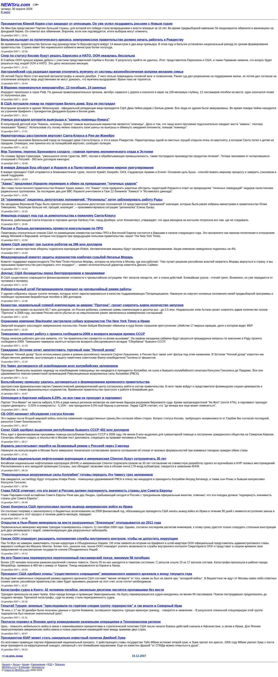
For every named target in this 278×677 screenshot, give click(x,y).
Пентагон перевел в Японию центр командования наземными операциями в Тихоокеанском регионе (81, 622)
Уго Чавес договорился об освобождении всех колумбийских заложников (59, 366)
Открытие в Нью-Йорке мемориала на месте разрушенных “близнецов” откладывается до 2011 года (81, 522)
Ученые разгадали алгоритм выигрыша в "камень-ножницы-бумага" (55, 119)
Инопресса (38, 667)
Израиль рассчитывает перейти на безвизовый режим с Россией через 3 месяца (65, 446)
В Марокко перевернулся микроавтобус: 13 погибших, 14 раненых (53, 87)
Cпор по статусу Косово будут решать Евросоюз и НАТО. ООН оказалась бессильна (68, 55)
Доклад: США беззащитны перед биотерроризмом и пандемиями (53, 273)
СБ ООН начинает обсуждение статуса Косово (37, 414)
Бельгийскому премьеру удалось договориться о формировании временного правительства (75, 382)
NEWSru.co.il (9, 667)
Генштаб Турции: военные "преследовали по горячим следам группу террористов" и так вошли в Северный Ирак (91, 606)
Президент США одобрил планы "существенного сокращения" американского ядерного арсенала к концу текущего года (96, 574)
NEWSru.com (15, 4)
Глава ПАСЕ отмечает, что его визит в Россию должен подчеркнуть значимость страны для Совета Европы (86, 490)
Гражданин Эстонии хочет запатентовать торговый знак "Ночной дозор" (58, 350)
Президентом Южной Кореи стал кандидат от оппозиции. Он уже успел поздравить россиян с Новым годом (86, 23)
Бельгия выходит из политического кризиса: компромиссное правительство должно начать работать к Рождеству (92, 39)
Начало (6, 664)
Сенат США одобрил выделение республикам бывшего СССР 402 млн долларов (65, 430)
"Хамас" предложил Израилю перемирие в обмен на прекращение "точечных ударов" (69, 183)
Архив (25, 664)
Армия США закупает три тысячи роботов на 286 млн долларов (51, 244)
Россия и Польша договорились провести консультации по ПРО (52, 228)
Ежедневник (38, 664)
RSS (49, 664)
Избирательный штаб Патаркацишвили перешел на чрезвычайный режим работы (66, 289)
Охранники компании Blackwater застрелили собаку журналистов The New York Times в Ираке (75, 321)
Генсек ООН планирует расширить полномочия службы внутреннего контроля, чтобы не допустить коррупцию (89, 538)
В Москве (24, 667)
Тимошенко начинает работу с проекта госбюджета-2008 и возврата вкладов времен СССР (73, 334)
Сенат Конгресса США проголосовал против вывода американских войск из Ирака (66, 506)
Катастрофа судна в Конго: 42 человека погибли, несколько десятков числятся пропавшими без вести (82, 590)
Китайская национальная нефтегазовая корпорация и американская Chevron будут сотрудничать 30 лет (83, 458)
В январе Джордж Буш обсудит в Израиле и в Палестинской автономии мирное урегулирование (77, 167)
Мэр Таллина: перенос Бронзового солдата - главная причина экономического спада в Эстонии (77, 151)
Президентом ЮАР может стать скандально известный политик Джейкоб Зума (63, 638)
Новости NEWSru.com (17, 670)
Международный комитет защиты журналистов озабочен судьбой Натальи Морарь (67, 257)
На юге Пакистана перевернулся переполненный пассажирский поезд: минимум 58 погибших (75, 558)
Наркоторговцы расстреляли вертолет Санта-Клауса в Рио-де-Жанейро (58, 135)
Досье (16, 664)
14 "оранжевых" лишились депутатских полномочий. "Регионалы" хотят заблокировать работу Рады (81, 199)
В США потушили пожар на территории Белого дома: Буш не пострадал (58, 103)
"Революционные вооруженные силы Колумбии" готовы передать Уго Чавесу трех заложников (77, 474)
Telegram (60, 664)
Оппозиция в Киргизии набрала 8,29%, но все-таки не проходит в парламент (61, 398)
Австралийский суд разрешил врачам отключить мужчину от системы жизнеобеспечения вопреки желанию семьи (92, 71)
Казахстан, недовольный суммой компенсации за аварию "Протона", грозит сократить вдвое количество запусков (92, 305)
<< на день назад (12, 655)
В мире (5, 12)
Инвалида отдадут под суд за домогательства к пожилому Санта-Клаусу (58, 215)
